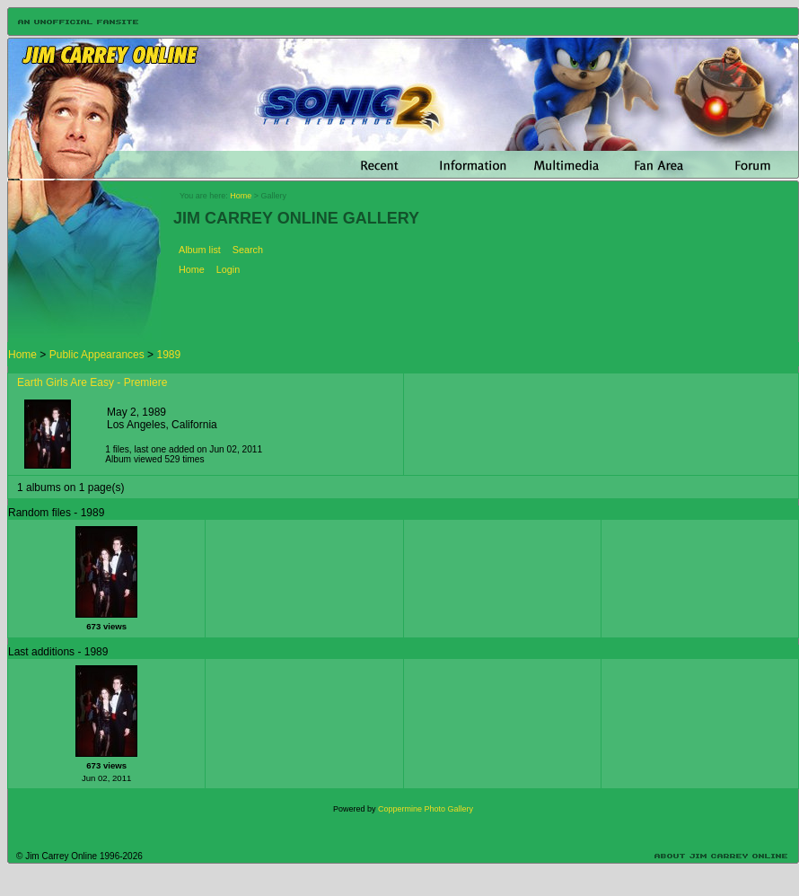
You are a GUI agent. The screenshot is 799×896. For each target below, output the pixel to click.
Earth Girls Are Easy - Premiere (92, 382)
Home (240, 195)
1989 (168, 354)
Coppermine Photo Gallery (425, 808)
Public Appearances (97, 354)
